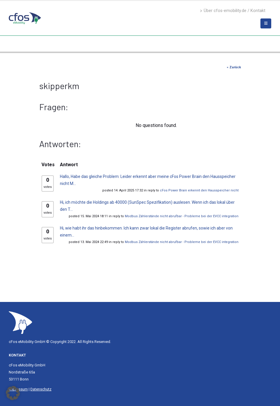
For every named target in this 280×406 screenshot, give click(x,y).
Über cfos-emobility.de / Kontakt (232, 10)
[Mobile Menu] (265, 23)
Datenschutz (40, 389)
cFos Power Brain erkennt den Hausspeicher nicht (199, 190)
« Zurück (234, 67)
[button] (13, 393)
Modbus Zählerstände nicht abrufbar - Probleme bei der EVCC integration (181, 216)
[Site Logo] (20, 322)
